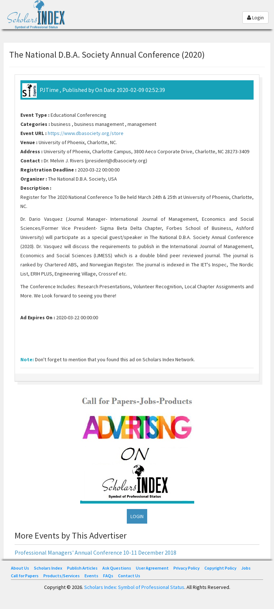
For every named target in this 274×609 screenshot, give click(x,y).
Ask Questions (116, 568)
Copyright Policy (220, 568)
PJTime (49, 89)
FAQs (108, 575)
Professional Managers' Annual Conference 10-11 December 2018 (95, 552)
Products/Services (61, 575)
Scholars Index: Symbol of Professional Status (134, 587)
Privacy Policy (186, 568)
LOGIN (137, 516)
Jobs (246, 568)
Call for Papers (25, 575)
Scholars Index (48, 568)
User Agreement (152, 568)
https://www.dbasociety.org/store (86, 133)
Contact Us (129, 575)
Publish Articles (82, 568)
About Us (20, 568)
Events (91, 575)
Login (255, 17)
